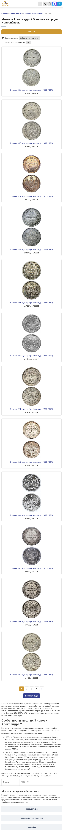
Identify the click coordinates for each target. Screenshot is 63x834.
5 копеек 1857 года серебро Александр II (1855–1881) (31, 143)
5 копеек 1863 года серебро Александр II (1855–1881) (31, 462)
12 (28, 42)
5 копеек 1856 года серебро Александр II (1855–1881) (31, 90)
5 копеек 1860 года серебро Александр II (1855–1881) (31, 303)
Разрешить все (31, 809)
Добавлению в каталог (29, 38)
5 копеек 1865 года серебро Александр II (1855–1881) (31, 568)
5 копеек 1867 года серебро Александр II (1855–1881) (31, 675)
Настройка (31, 827)
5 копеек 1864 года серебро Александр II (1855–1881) (31, 515)
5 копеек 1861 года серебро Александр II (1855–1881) (31, 356)
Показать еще (31, 696)
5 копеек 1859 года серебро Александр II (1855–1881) (31, 249)
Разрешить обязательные (31, 818)
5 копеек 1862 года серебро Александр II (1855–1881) (31, 409)
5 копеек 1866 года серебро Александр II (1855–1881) (31, 621)
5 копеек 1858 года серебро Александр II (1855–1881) (31, 196)
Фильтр (31, 32)
